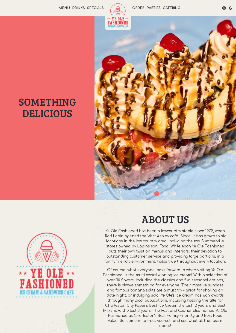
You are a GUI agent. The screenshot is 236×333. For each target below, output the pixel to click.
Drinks (78, 8)
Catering (171, 8)
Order (138, 8)
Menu (64, 8)
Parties (154, 8)
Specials (95, 8)
